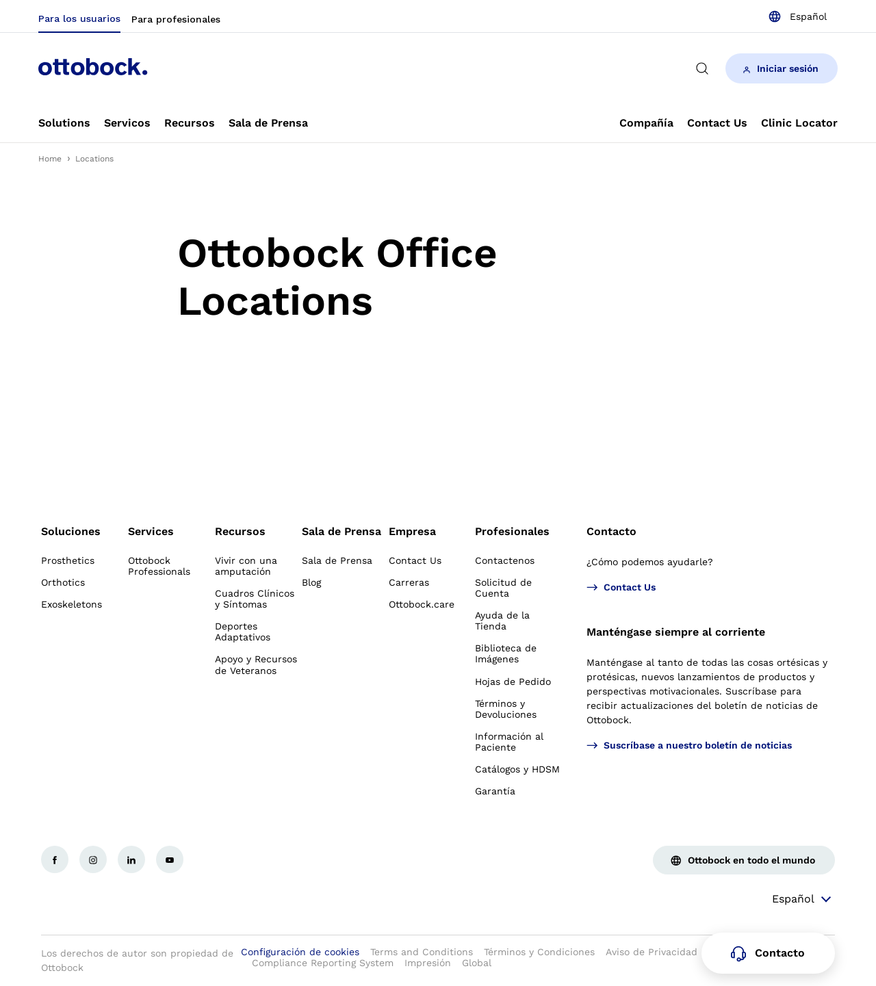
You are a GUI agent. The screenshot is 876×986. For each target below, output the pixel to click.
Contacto (611, 531)
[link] (64, 123)
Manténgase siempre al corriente (676, 631)
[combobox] (797, 16)
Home (50, 159)
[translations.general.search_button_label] (702, 68)
